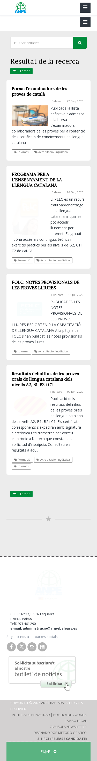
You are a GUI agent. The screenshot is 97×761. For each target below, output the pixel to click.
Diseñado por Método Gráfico (60, 732)
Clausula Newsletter (68, 726)
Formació (22, 260)
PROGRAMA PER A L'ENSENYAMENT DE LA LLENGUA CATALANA (37, 180)
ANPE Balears (52, 702)
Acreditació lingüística (51, 152)
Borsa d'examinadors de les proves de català (39, 91)
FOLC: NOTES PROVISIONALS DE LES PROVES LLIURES (45, 285)
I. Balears (55, 101)
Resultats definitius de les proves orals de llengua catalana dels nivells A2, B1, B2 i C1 (45, 379)
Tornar (21, 71)
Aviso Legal (77, 720)
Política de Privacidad (31, 714)
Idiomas (21, 152)
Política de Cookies (70, 714)
